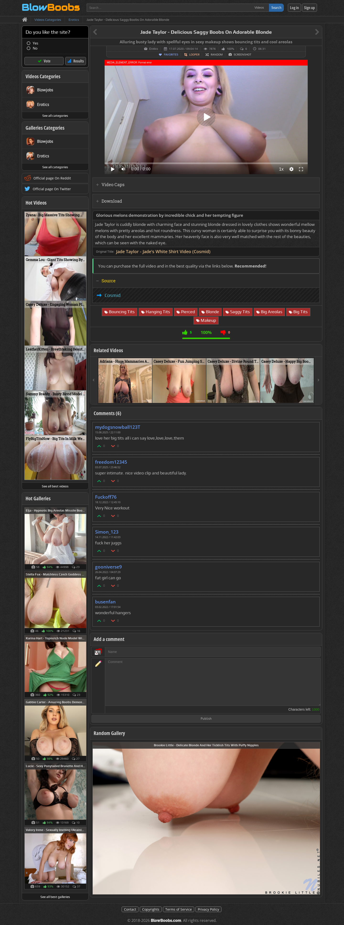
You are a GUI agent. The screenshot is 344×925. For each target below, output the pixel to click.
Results (78, 61)
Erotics (153, 48)
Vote (47, 61)
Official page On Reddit (52, 178)
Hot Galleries (38, 498)
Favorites (171, 54)
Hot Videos (36, 202)
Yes (35, 43)
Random (217, 54)
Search (276, 8)
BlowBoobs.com (166, 920)
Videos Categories (43, 76)
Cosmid (112, 295)
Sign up (309, 7)
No (35, 48)
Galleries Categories (45, 127)
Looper (194, 54)
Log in (294, 7)
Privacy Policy (208, 909)
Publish (206, 719)
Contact (130, 909)
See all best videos (55, 486)
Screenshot (242, 54)
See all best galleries (55, 897)
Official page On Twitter (52, 189)
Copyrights (150, 909)
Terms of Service (178, 909)
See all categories (55, 115)
